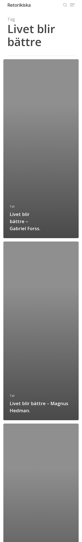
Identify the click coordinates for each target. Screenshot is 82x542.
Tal (12, 206)
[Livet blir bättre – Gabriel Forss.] (41, 148)
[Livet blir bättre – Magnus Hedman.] (41, 330)
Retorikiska (19, 5)
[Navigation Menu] (72, 5)
